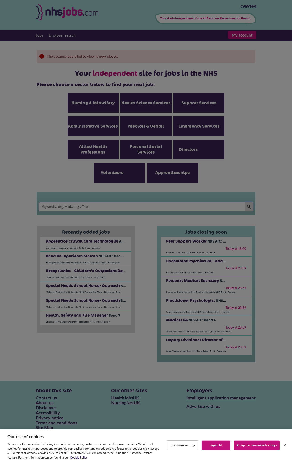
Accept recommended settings (257, 451)
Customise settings (182, 451)
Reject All (216, 451)
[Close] (285, 452)
